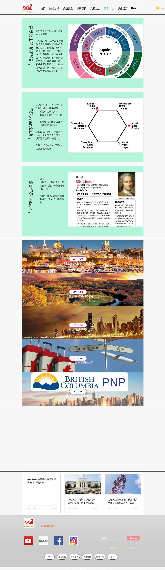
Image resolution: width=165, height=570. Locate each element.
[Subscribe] (133, 538)
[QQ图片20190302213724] (43, 540)
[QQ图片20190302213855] (73, 540)
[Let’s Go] (78, 258)
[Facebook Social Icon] (58, 540)
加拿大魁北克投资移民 (79, 263)
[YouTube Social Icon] (28, 540)
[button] (30, 43)
